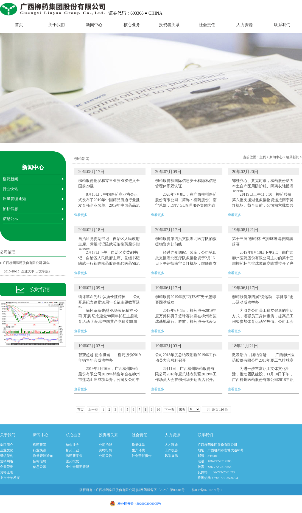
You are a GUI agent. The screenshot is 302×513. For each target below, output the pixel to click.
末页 (182, 409)
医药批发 (72, 461)
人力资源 (244, 25)
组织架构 (6, 456)
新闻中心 (94, 25)
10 (158, 409)
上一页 (93, 409)
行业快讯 (10, 189)
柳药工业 (72, 450)
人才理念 (171, 445)
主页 (262, 157)
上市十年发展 (10, 478)
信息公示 (10, 219)
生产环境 (138, 450)
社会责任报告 (142, 456)
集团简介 (6, 445)
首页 (19, 25)
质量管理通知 (14, 199)
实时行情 (105, 450)
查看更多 (110, 192)
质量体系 (138, 445)
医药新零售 (74, 456)
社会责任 (207, 25)
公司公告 (105, 456)
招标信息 (10, 209)
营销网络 (6, 461)
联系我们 (282, 25)
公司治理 (105, 445)
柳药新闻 (10, 179)
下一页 (169, 409)
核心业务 (132, 25)
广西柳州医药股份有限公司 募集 (26, 263)
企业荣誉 (6, 467)
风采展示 (171, 456)
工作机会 (171, 450)
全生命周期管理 (77, 467)
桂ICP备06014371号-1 (207, 490)
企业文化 (6, 450)
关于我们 (56, 25)
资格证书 (6, 472)
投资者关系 (169, 25)
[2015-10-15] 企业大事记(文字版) (26, 271)
